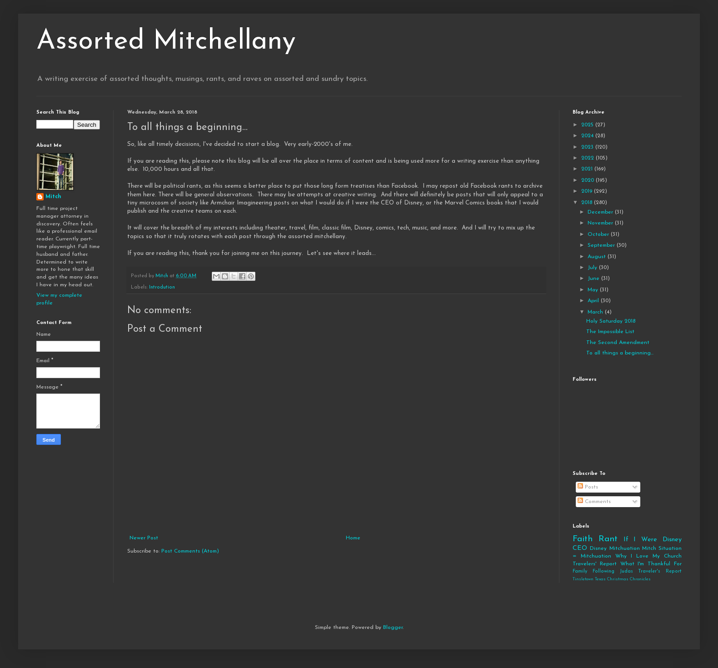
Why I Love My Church (648, 556)
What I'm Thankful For (651, 564)
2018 (587, 202)
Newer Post (144, 538)
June (594, 278)
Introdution (162, 287)
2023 (588, 147)
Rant (608, 539)
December (601, 212)
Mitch (53, 196)
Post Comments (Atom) (190, 551)
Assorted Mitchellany (166, 41)
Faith (583, 539)
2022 (588, 158)
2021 (587, 169)
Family (580, 571)
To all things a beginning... (619, 353)
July (593, 267)
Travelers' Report (595, 564)
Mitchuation (624, 548)
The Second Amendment (617, 342)
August (598, 256)
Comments (594, 501)
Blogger (393, 627)
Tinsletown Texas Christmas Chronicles (612, 579)
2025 (588, 125)
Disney (598, 548)
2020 (588, 180)
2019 (587, 191)
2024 (588, 136)
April (594, 301)
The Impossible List (610, 331)
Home (353, 538)
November (601, 223)
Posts (588, 487)
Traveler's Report (660, 571)
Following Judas (613, 571)
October (599, 234)
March (596, 312)
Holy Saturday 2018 (610, 321)
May (594, 290)
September (602, 245)
